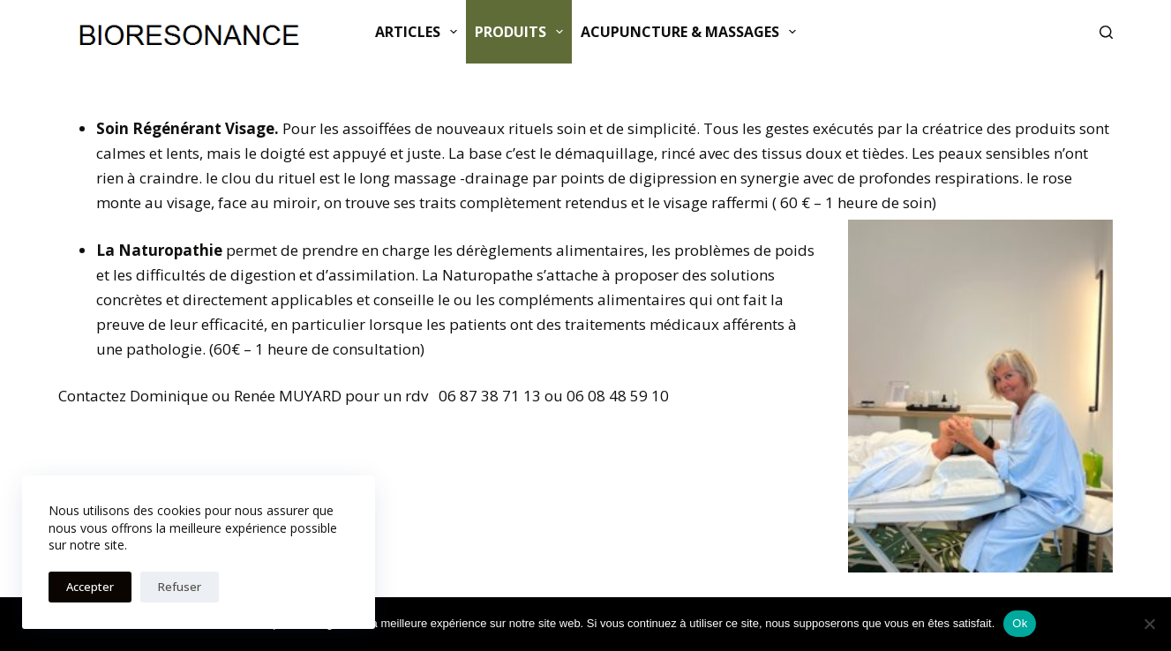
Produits (522, 31)
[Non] (1149, 623)
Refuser (179, 587)
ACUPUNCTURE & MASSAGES (692, 31)
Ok (1019, 623)
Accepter (90, 587)
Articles (419, 31)
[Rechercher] (1106, 32)
